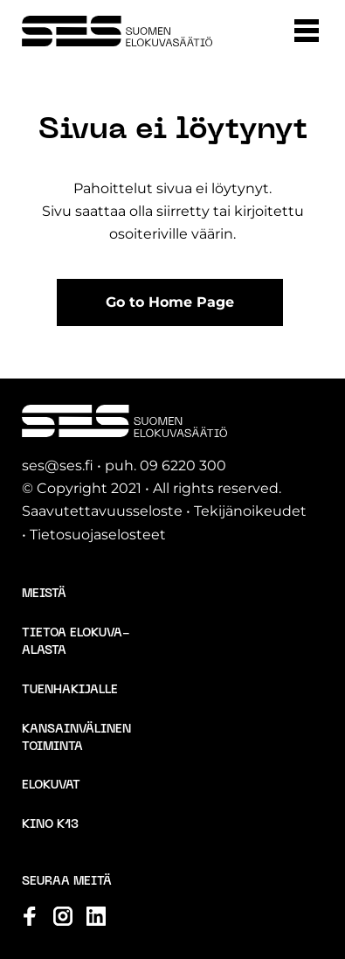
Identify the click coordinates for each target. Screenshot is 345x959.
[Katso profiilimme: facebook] (29, 916)
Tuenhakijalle (70, 690)
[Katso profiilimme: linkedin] (96, 916)
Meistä (44, 594)
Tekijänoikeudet (250, 511)
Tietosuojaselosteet (98, 534)
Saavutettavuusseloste (102, 511)
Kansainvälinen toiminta (76, 738)
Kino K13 (50, 824)
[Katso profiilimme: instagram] (62, 916)
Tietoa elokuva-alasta (76, 642)
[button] (306, 30)
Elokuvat (51, 785)
